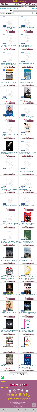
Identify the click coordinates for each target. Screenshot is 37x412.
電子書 (26, 4)
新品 (6, 4)
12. (27, 118)
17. (5, 170)
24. (26, 225)
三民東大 (21, 4)
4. (27, 47)
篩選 (34, 8)
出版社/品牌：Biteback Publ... (7, 10)
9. (4, 98)
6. (26, 63)
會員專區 (33, 410)
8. (26, 82)
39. (6, 365)
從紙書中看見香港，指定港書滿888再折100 (31, 6)
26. (27, 242)
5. (9, 64)
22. (27, 207)
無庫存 (23, 85)
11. (7, 116)
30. (26, 278)
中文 (10, 4)
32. (27, 296)
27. (9, 260)
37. (7, 348)
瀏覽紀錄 (26, 410)
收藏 (18, 410)
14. (22, 134)
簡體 (16, 4)
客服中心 (11, 410)
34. (27, 314)
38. (24, 348)
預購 (4, 16)
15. (9, 153)
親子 (30, 4)
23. (9, 225)
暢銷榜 (2, 4)
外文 (13, 4)
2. (26, 27)
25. (9, 242)
